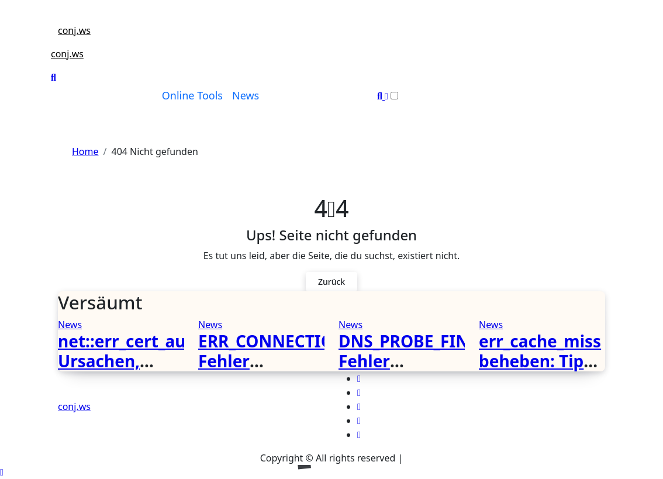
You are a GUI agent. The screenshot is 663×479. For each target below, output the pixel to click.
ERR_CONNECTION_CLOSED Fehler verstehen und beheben (307, 370)
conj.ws (74, 30)
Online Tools (192, 95)
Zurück (331, 281)
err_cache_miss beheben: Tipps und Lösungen (540, 360)
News (245, 95)
